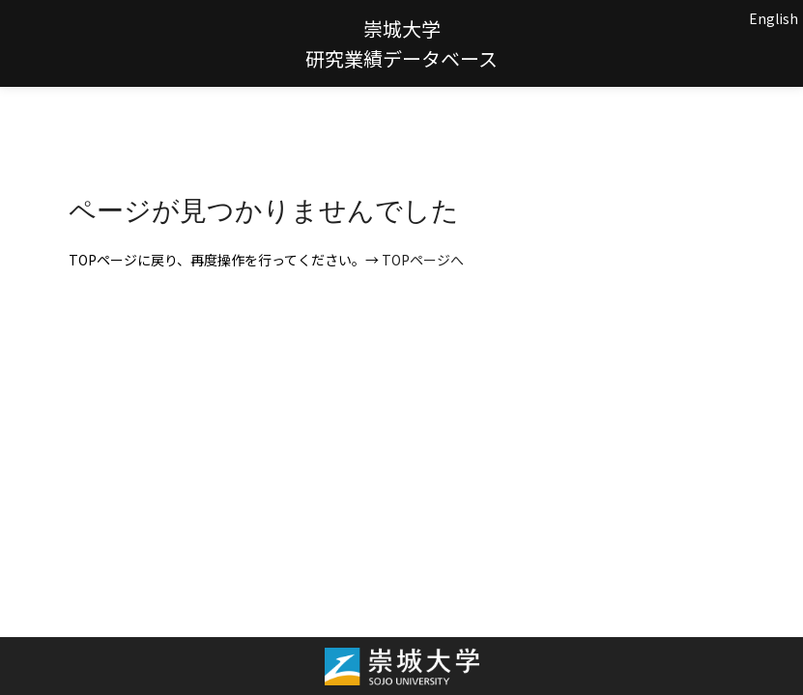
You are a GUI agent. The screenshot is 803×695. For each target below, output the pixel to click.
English (773, 18)
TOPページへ (423, 259)
